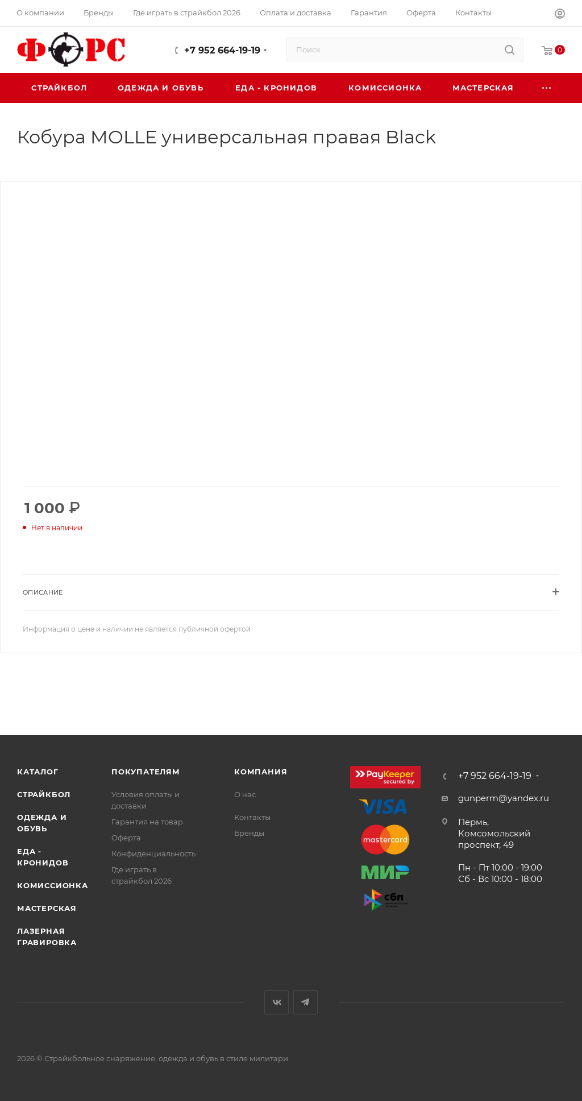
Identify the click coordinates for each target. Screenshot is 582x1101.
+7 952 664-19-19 (222, 50)
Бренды (249, 833)
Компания (260, 771)
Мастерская (47, 908)
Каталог (38, 771)
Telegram (305, 1002)
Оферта (126, 837)
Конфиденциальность (153, 853)
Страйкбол (43, 794)
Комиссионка (52, 885)
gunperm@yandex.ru (503, 798)
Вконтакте (276, 1002)
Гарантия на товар (147, 821)
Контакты (252, 817)
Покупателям (145, 771)
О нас (245, 794)
